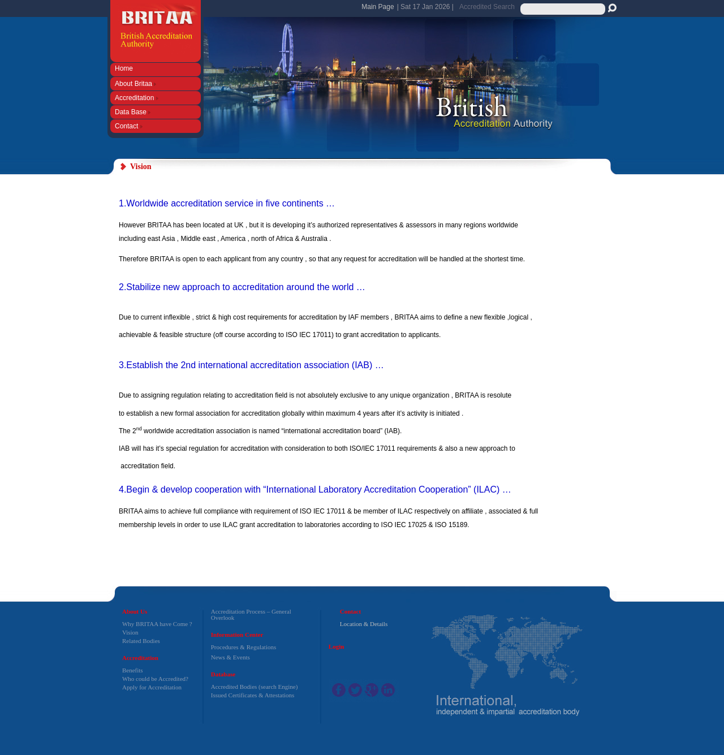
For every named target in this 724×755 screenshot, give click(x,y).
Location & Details (363, 623)
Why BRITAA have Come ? (157, 623)
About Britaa (135, 83)
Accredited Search (487, 6)
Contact (129, 126)
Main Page (377, 7)
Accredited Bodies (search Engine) (254, 686)
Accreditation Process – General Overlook (251, 614)
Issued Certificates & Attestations (253, 695)
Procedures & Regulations (243, 647)
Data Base (132, 111)
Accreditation (136, 97)
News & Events (230, 657)
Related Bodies (141, 640)
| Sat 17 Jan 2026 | (425, 6)
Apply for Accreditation (152, 687)
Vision (130, 632)
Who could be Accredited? (155, 678)
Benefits (132, 670)
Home (125, 68)
